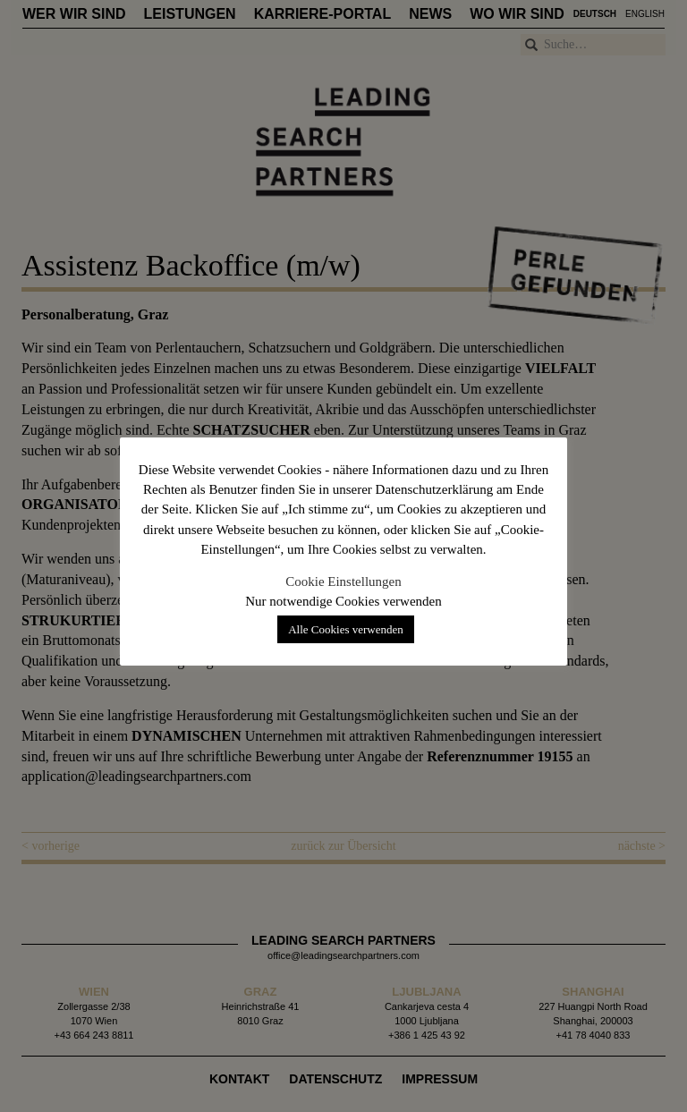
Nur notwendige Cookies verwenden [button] (343, 601)
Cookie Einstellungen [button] (343, 581)
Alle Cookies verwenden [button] (345, 629)
